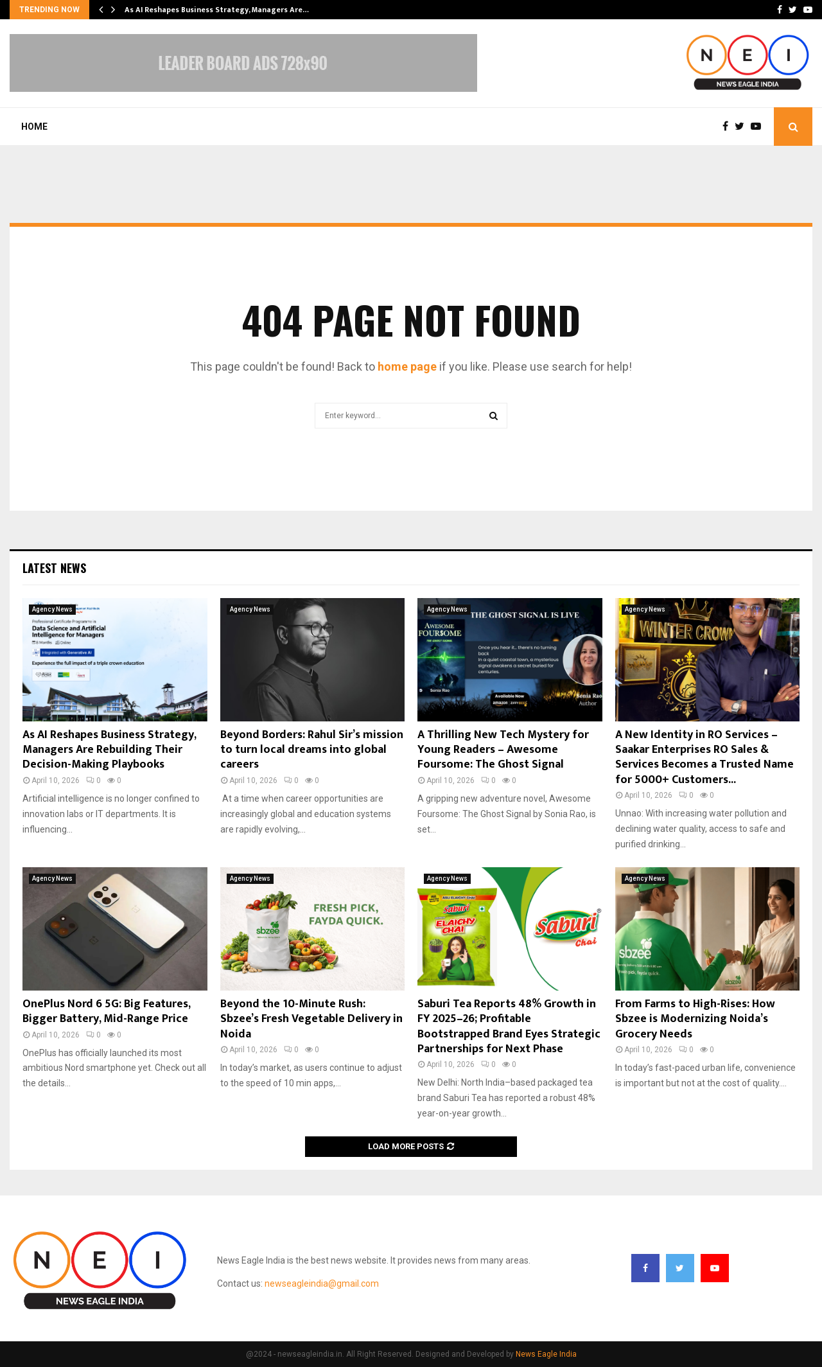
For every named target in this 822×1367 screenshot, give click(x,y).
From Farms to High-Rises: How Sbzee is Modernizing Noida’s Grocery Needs (695, 1019)
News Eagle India (546, 1354)
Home (34, 126)
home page (407, 366)
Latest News (54, 568)
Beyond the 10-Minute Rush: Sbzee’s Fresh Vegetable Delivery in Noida (311, 1019)
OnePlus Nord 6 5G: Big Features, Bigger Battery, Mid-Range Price (106, 1011)
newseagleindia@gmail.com (322, 1283)
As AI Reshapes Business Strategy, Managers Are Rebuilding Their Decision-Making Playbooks (109, 750)
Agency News (52, 609)
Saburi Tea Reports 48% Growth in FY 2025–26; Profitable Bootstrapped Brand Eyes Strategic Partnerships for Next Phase (508, 1026)
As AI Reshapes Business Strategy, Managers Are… (217, 9)
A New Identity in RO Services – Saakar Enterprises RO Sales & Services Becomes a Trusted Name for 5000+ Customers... (704, 757)
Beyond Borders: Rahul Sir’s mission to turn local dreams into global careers (311, 750)
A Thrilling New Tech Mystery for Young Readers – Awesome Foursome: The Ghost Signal (503, 750)
